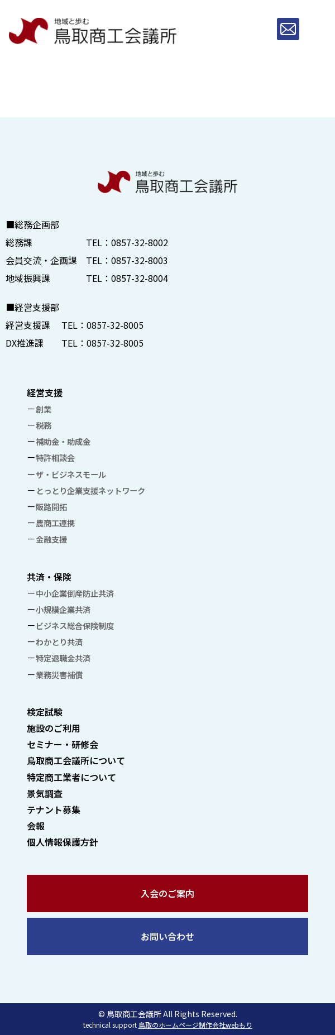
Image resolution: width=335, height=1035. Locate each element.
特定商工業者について (71, 777)
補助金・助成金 (63, 441)
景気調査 (45, 793)
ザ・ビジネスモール (71, 474)
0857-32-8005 (115, 325)
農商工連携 (55, 523)
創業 (43, 409)
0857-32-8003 (139, 260)
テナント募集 (53, 809)
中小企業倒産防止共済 (75, 593)
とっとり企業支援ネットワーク (90, 490)
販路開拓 (51, 506)
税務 (43, 425)
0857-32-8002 (139, 242)
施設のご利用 (53, 728)
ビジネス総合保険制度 (75, 625)
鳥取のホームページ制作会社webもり (195, 1024)
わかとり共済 (59, 642)
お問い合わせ (167, 936)
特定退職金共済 (63, 658)
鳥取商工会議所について (76, 760)
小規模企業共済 (63, 609)
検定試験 (45, 711)
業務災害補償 (59, 675)
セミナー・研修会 (62, 744)
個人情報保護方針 (62, 842)
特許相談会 (55, 457)
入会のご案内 (167, 893)
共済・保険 (49, 576)
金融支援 (51, 539)
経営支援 (45, 392)
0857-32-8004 (139, 278)
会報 (36, 825)
